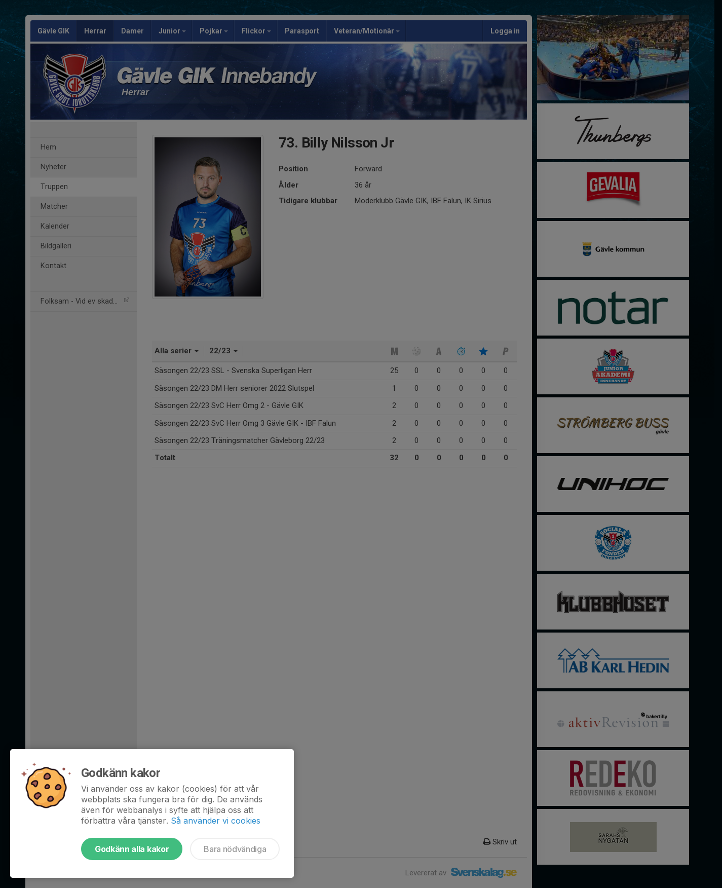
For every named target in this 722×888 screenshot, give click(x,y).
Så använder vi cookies (215, 821)
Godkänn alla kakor (132, 849)
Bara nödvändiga (235, 849)
